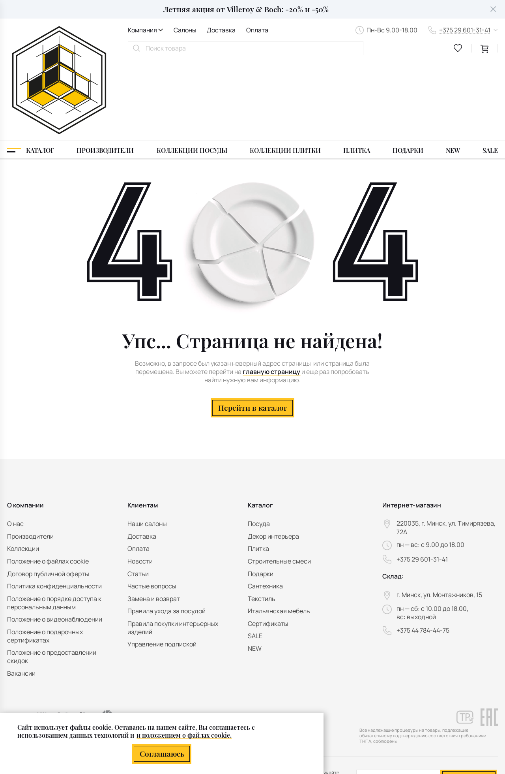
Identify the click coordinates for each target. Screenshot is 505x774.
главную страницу (271, 292)
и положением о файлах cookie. (184, 735)
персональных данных (448, 714)
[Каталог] (30, 71)
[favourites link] (458, 48)
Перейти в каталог (252, 328)
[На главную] (59, 40)
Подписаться (468, 697)
